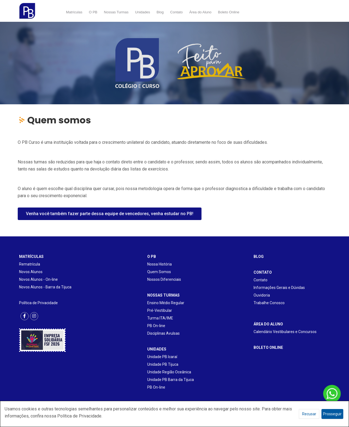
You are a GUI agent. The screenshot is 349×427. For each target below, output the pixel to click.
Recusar (309, 414)
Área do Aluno (200, 12)
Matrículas (74, 12)
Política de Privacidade (38, 303)
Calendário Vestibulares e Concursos (285, 332)
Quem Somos (159, 272)
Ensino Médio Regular (165, 303)
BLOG (259, 256)
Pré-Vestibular (159, 310)
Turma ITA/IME (160, 318)
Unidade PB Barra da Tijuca (170, 379)
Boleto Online (228, 12)
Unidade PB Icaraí (162, 357)
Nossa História (159, 264)
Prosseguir (332, 414)
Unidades (142, 12)
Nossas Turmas (116, 12)
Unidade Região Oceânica (169, 372)
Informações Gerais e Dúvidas (279, 287)
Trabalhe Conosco (269, 303)
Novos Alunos (31, 272)
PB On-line (156, 326)
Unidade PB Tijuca (162, 364)
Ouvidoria (262, 295)
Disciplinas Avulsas (163, 333)
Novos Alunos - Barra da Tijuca (45, 287)
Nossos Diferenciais (164, 279)
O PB (93, 12)
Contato (176, 12)
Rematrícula (29, 264)
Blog (160, 12)
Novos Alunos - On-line (38, 279)
